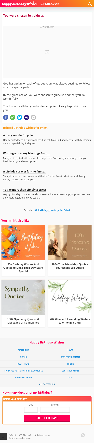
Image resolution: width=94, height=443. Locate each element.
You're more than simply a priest (24, 189)
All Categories (47, 384)
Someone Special (23, 377)
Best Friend (23, 363)
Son (70, 377)
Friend (70, 363)
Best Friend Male (70, 370)
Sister (23, 357)
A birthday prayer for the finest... (24, 171)
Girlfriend (23, 350)
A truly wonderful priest (19, 135)
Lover (70, 350)
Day (31, 404)
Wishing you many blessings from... (26, 153)
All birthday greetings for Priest (52, 210)
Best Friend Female (70, 357)
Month (55, 404)
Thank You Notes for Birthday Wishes (23, 370)
